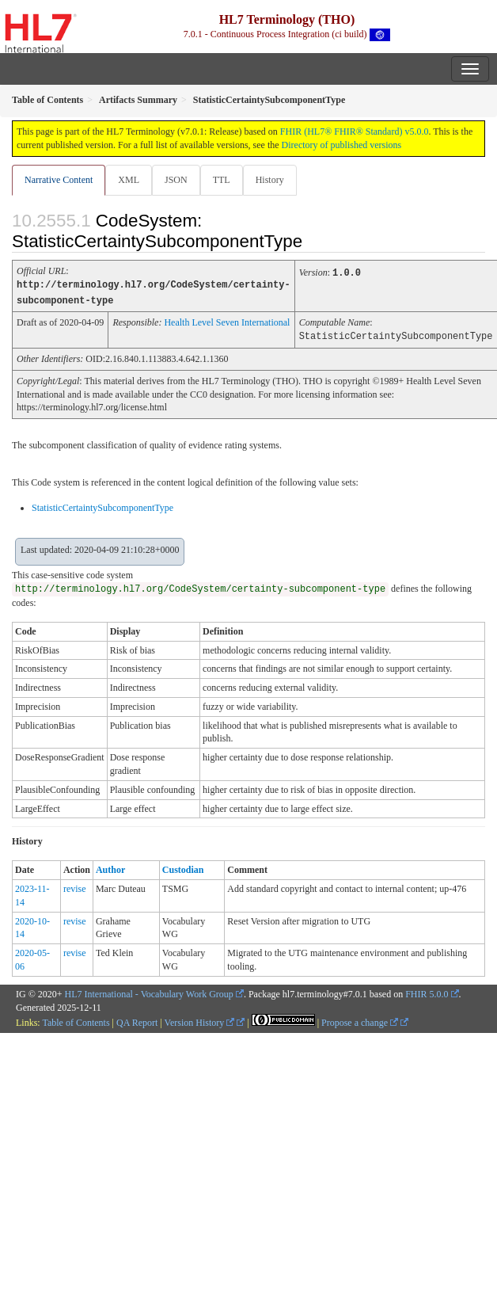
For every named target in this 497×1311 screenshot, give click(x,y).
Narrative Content (59, 179)
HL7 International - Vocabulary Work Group (149, 991)
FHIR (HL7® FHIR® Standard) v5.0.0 (354, 131)
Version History (200, 1020)
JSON (176, 179)
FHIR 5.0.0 (426, 991)
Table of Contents (75, 1020)
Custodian (183, 867)
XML (128, 179)
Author (110, 867)
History (270, 179)
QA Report (136, 1020)
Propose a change (359, 1020)
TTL (221, 179)
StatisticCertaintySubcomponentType (102, 505)
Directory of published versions (342, 145)
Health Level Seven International (227, 320)
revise (74, 886)
